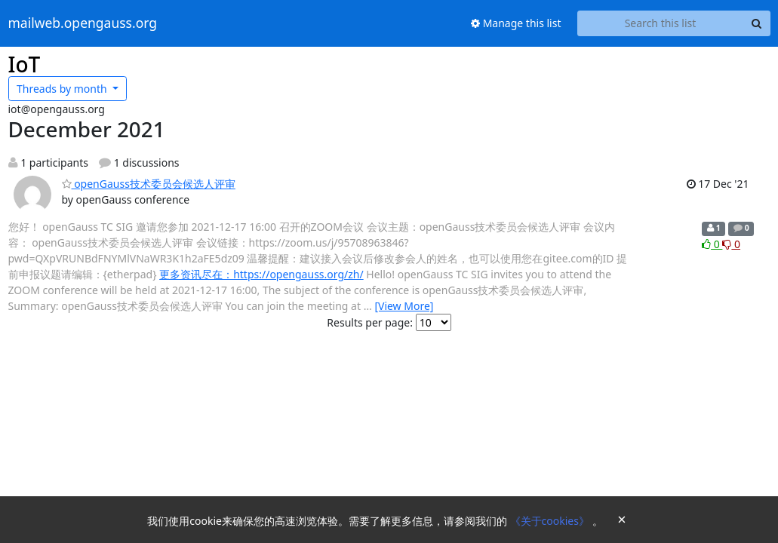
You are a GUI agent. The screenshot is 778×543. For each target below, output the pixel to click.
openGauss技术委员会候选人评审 (148, 183)
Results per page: (370, 322)
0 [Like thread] (712, 244)
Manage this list (516, 23)
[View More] (403, 306)
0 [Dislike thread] (731, 244)
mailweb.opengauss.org (83, 23)
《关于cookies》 (551, 521)
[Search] (756, 23)
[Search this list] (660, 23)
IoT (24, 64)
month (63, 88)
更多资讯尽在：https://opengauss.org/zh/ (261, 274)
